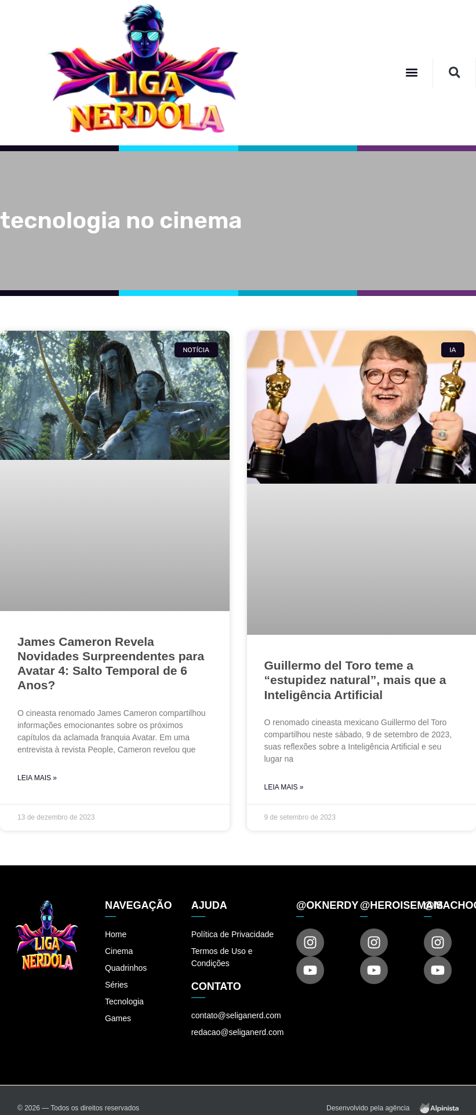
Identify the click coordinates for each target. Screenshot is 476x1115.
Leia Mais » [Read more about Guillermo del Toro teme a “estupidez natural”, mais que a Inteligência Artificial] (284, 787)
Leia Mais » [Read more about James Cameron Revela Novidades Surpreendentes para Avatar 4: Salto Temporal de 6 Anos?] (37, 778)
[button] (411, 72)
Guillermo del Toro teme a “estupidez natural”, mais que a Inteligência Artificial (355, 680)
